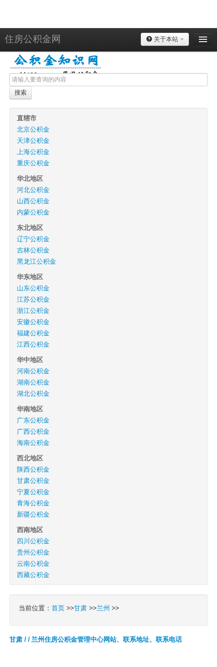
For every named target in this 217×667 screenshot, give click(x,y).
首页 (58, 608)
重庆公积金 (33, 163)
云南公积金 (33, 563)
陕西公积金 (33, 469)
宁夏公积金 (33, 492)
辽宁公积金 (33, 239)
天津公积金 (33, 140)
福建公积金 (33, 333)
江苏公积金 (33, 299)
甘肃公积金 (33, 480)
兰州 (103, 608)
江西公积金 (33, 344)
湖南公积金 (33, 382)
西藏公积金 (33, 574)
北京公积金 (33, 129)
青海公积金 (33, 503)
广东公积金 (33, 420)
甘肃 (80, 608)
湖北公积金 (33, 393)
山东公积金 (33, 288)
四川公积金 (33, 541)
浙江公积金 (33, 310)
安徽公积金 (33, 322)
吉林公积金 (33, 250)
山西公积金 (33, 201)
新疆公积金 (33, 514)
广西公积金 (33, 431)
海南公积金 (33, 442)
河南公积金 (33, 371)
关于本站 (165, 39)
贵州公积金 (33, 552)
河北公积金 (33, 189)
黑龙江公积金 (36, 261)
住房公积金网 (33, 39)
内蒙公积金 (33, 212)
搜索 (20, 92)
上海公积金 (33, 152)
